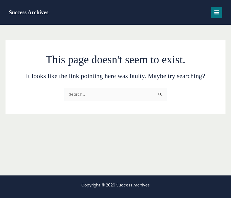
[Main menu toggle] (216, 12)
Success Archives (29, 12)
